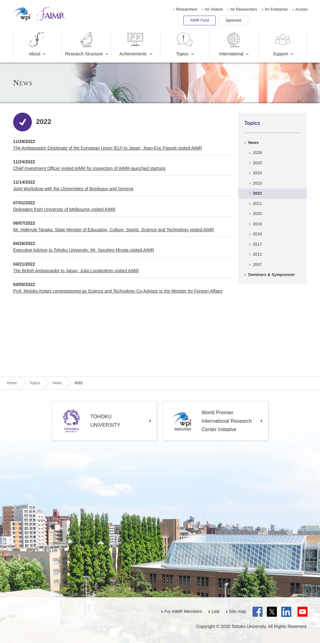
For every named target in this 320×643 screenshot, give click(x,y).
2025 (257, 163)
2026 (257, 152)
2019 (257, 224)
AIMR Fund (199, 20)
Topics (184, 44)
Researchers (186, 9)
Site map (237, 611)
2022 (257, 193)
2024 (257, 173)
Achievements (133, 44)
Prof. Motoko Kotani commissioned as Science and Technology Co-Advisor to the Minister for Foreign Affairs (117, 290)
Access (301, 9)
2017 (257, 244)
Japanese (233, 20)
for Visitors (213, 9)
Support (282, 44)
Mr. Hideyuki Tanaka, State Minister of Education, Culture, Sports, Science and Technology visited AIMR (113, 229)
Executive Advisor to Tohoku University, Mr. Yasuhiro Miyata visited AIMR (83, 250)
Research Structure (84, 44)
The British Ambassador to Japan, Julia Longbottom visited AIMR (76, 270)
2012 (257, 254)
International (231, 44)
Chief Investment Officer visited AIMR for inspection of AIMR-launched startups (89, 168)
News (253, 142)
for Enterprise (276, 9)
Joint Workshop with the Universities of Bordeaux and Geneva (73, 188)
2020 (257, 213)
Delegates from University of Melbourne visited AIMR (64, 209)
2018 (257, 234)
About (37, 44)
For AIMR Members (183, 611)
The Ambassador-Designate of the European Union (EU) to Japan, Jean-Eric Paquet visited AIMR (107, 148)
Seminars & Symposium (271, 274)
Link (216, 611)
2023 (257, 183)
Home (12, 383)
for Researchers (244, 9)
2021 (257, 203)
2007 (257, 264)
